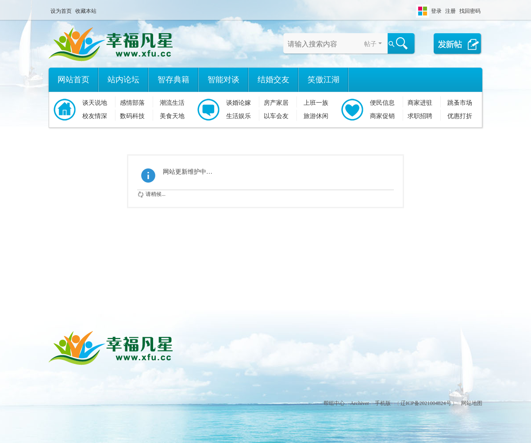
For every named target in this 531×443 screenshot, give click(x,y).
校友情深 (94, 116)
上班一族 (316, 102)
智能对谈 (223, 79)
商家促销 (382, 116)
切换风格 (422, 11)
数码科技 (132, 116)
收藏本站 (85, 11)
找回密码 (470, 11)
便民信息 (382, 102)
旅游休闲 (316, 116)
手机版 (383, 403)
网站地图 (471, 403)
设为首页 (61, 11)
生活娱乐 (238, 116)
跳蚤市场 (459, 102)
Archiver (359, 403)
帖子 (370, 44)
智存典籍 (173, 79)
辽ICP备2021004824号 (425, 403)
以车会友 (276, 116)
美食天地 (172, 116)
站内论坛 (123, 79)
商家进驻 (420, 102)
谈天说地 (94, 102)
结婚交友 (273, 79)
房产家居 (276, 102)
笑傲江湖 (323, 79)
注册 (450, 11)
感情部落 (132, 102)
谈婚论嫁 (238, 102)
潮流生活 (172, 102)
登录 (436, 11)
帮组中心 (334, 403)
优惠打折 (459, 116)
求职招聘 (420, 116)
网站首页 (73, 79)
